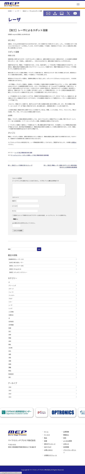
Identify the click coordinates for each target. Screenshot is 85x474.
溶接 (31, 152)
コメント (15, 197)
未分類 (10, 348)
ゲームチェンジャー (16, 155)
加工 (20, 152)
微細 (22, 152)
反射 (10, 334)
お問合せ (73, 142)
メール (14, 206)
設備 (45, 441)
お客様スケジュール (50, 455)
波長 (10, 354)
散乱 (10, 344)
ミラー (10, 302)
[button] (78, 4)
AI (9, 282)
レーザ (16, 152)
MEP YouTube (75, 13)
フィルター (12, 295)
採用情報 (66, 447)
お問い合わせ (48, 13)
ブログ (10, 298)
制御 (10, 328)
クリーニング (12, 285)
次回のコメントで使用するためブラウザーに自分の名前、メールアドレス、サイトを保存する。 (40, 215)
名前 (14, 201)
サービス (47, 435)
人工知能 (11, 312)
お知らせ (66, 444)
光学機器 (11, 325)
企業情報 (66, 432)
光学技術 (11, 321)
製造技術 (11, 374)
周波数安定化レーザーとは (16, 259)
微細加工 (66, 435)
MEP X (68, 13)
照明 (10, 364)
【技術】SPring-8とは (15, 269)
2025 (10, 390)
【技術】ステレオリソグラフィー (18, 272)
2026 (10, 387)
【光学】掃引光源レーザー (16, 262)
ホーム (46, 432)
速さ (10, 377)
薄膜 (10, 367)
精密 (47, 155)
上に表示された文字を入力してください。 (24, 223)
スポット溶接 (26, 155)
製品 (10, 371)
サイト (14, 211)
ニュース (11, 292)
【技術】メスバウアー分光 (16, 266)
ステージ (11, 289)
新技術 (41, 155)
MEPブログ (47, 447)
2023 (10, 397)
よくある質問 (67, 441)
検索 (9, 249)
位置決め (11, 315)
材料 (28, 152)
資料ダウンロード (55, 13)
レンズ (10, 308)
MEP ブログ (62, 13)
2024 (10, 394)
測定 (10, 357)
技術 (25, 152)
